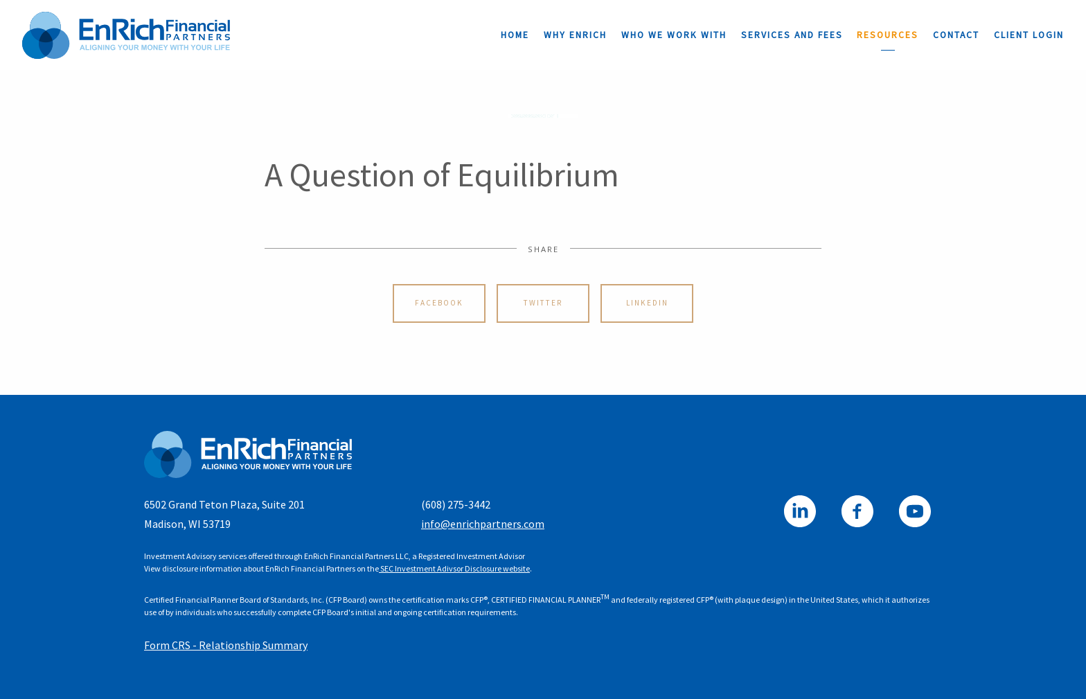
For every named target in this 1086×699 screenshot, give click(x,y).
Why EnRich (575, 35)
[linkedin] (800, 511)
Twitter (543, 303)
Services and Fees (792, 35)
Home (515, 35)
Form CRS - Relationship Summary (226, 645)
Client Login (1029, 35)
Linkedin (647, 303)
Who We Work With (674, 35)
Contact (956, 35)
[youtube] (914, 511)
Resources (887, 35)
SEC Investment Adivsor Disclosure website (454, 568)
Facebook (439, 303)
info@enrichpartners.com (482, 524)
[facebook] (857, 511)
